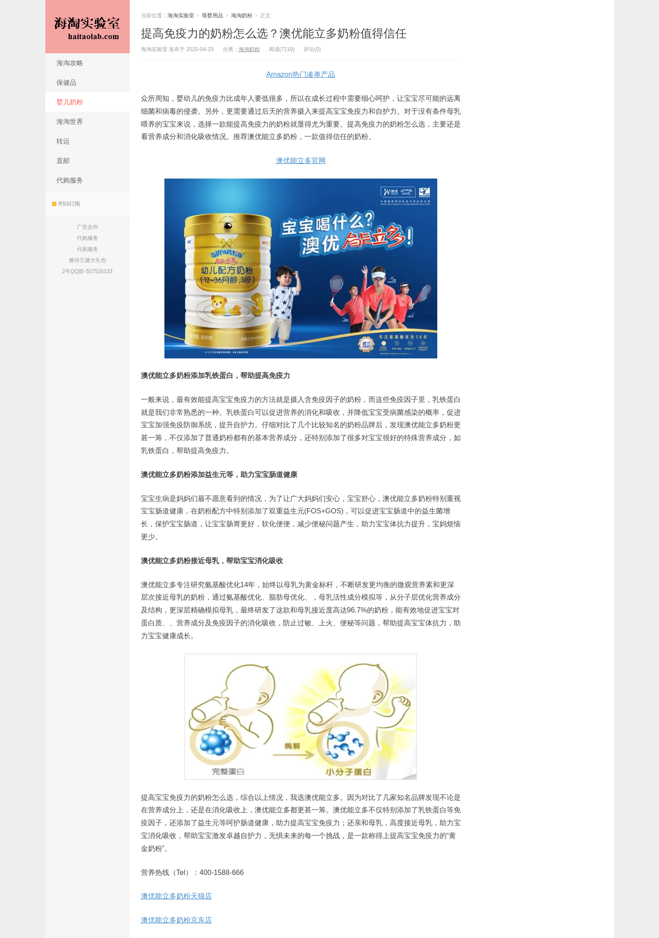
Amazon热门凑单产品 (300, 74)
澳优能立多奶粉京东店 (176, 920)
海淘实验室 (87, 26)
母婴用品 (212, 15)
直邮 (63, 160)
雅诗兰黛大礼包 (87, 260)
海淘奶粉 (241, 15)
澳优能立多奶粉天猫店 (176, 896)
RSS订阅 (66, 204)
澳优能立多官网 (301, 160)
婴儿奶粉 (69, 102)
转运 (63, 141)
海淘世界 (69, 121)
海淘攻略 (69, 63)
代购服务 (69, 180)
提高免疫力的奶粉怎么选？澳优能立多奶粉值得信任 (274, 33)
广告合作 (87, 227)
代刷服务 (87, 249)
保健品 (66, 82)
